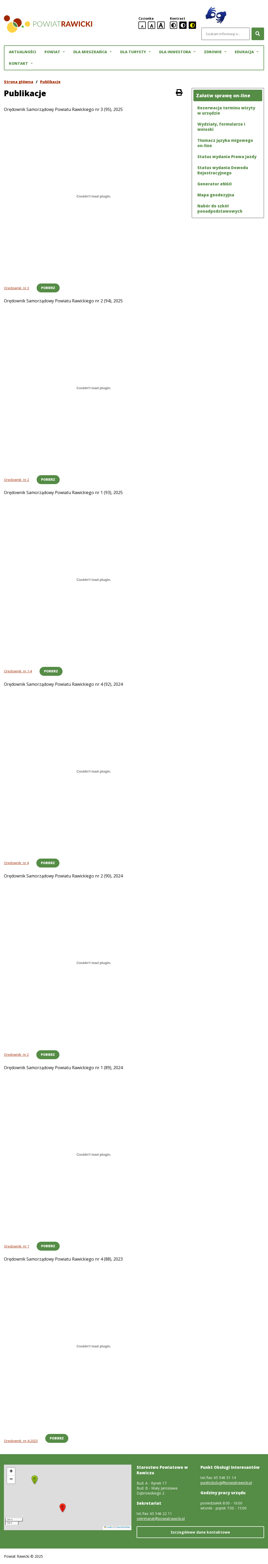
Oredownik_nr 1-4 (18, 671)
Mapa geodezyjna (215, 194)
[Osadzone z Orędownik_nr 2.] (94, 963)
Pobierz (48, 288)
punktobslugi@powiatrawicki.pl (226, 1482)
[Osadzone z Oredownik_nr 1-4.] (94, 579)
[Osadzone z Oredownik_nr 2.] (94, 388)
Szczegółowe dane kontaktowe (200, 1532)
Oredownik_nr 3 (16, 288)
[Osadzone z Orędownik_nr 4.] (94, 771)
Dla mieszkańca (92, 52)
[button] (62, 1508)
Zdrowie (215, 52)
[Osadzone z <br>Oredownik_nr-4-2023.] (94, 1346)
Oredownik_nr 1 (16, 1246)
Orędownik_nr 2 (16, 1054)
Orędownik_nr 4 (16, 862)
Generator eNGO (214, 183)
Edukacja (247, 52)
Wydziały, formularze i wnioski (221, 126)
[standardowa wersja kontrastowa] (173, 25)
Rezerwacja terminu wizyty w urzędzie (226, 110)
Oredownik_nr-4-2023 (21, 1440)
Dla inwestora (177, 52)
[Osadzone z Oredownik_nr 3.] (94, 196)
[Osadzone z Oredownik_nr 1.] (94, 1154)
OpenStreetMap (123, 1527)
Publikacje (50, 81)
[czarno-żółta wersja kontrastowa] (192, 25)
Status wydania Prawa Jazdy (226, 156)
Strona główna (18, 81)
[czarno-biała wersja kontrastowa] (183, 25)
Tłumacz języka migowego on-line (225, 143)
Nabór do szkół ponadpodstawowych (219, 208)
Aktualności (22, 51)
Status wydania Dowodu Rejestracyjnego (222, 170)
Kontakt (21, 63)
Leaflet (108, 1527)
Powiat (54, 52)
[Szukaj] (258, 34)
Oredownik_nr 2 (16, 479)
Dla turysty (135, 52)
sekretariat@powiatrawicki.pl (161, 1518)
